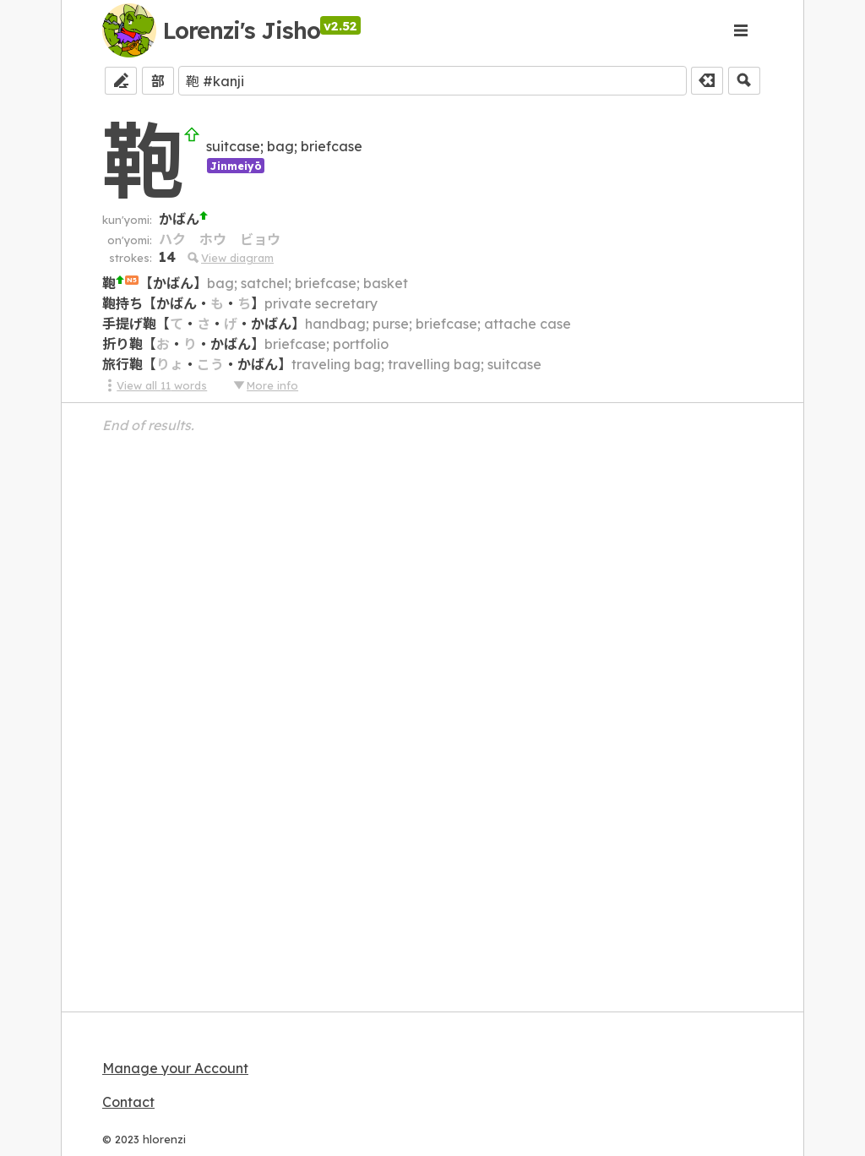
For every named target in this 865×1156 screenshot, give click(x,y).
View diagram (230, 257)
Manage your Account (175, 1068)
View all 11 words (154, 385)
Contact (128, 1101)
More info (265, 385)
